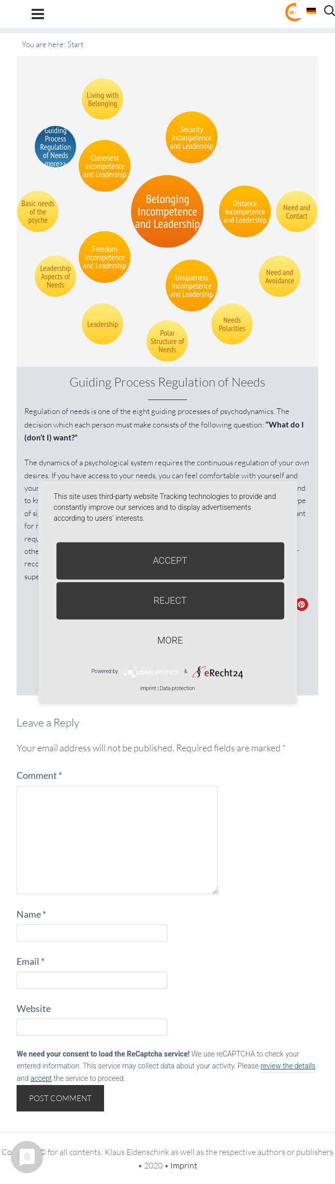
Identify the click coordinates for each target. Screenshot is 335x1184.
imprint (148, 688)
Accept (170, 560)
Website (34, 1008)
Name (31, 914)
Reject (169, 600)
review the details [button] (287, 1066)
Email (31, 961)
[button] (301, 604)
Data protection (177, 688)
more (170, 640)
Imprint (183, 1165)
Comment (39, 775)
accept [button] (41, 1078)
